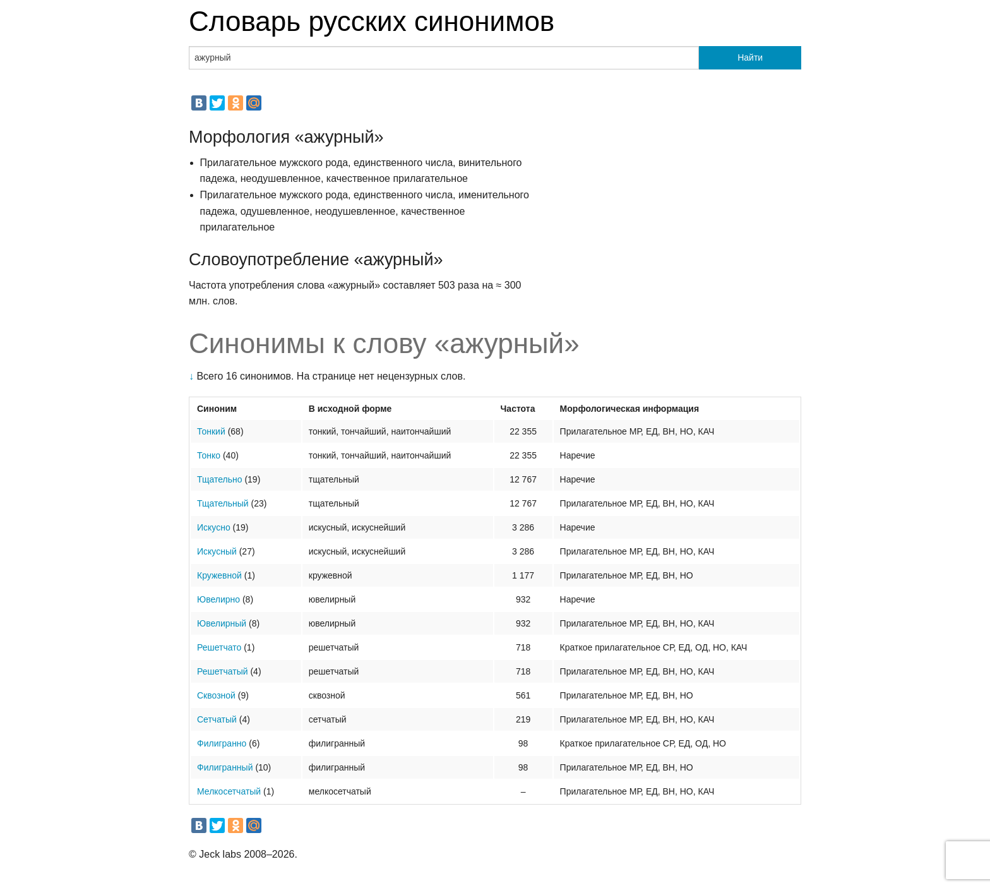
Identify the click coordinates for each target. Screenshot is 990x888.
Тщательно (219, 479)
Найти (750, 57)
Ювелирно (218, 599)
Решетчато (219, 647)
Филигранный (225, 767)
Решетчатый (222, 671)
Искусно (213, 527)
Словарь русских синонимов (371, 21)
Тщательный (223, 503)
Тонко (208, 455)
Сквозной (216, 695)
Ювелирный (221, 623)
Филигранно (221, 743)
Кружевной (219, 575)
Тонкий (211, 431)
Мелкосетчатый (229, 791)
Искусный (217, 551)
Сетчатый (217, 719)
